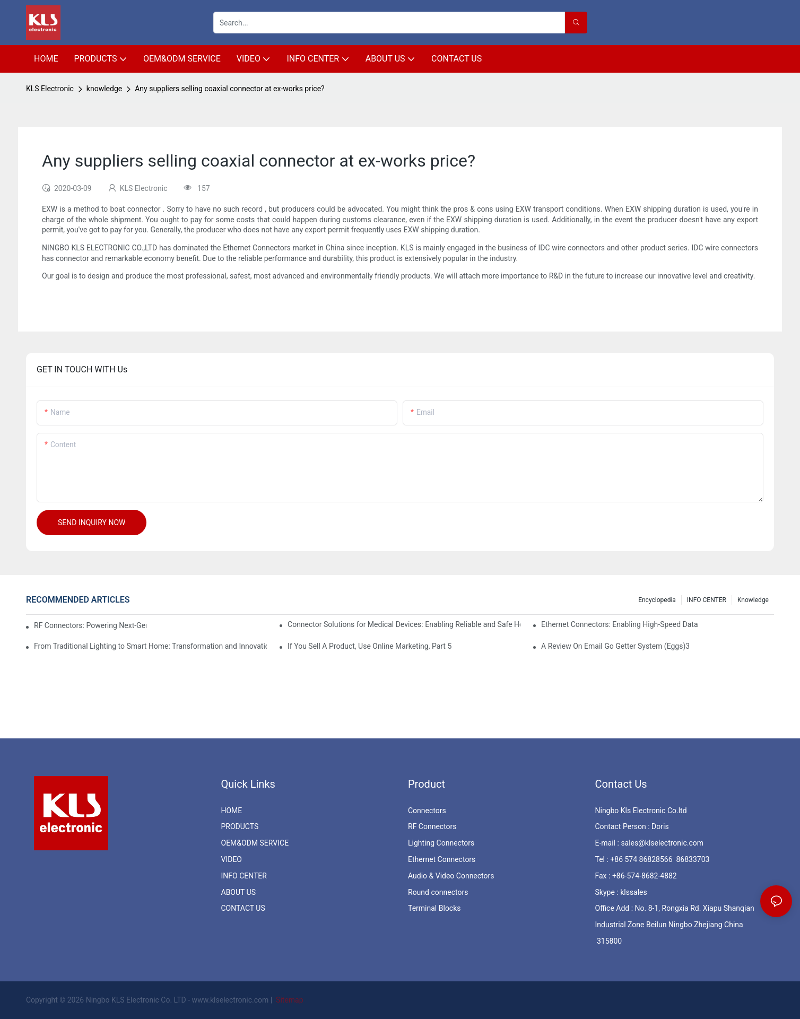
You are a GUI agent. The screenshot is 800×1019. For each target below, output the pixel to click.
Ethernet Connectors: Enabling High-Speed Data (619, 624)
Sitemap (288, 1000)
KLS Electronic (50, 88)
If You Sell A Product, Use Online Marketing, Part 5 (369, 646)
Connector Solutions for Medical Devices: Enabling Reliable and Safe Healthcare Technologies (404, 624)
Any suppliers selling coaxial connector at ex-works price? (230, 88)
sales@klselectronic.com (662, 843)
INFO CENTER (706, 600)
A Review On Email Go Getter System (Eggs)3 (615, 646)
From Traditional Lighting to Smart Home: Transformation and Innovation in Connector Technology (150, 646)
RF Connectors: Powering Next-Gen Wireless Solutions (90, 625)
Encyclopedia (657, 600)
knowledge (104, 88)
